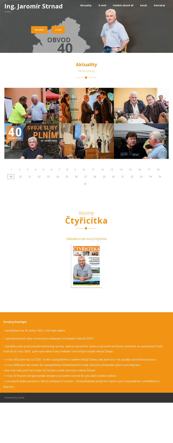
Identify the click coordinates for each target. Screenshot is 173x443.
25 (67, 217)
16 (139, 210)
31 (122, 217)
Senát (143, 5)
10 (83, 210)
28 (94, 217)
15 (130, 210)
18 (158, 210)
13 (111, 210)
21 (29, 217)
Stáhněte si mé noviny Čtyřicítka (86, 279)
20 (20, 217)
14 (121, 210)
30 (113, 217)
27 (85, 217)
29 (104, 217)
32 (132, 217)
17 (148, 210)
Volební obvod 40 (123, 5)
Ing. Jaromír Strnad (33, 6)
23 (48, 217)
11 (93, 210)
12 (102, 210)
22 (39, 217)
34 (150, 217)
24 (57, 217)
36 (85, 224)
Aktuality (86, 5)
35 (159, 217)
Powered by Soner (14, 437)
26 (76, 217)
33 (141, 217)
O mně (102, 5)
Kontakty (159, 5)
